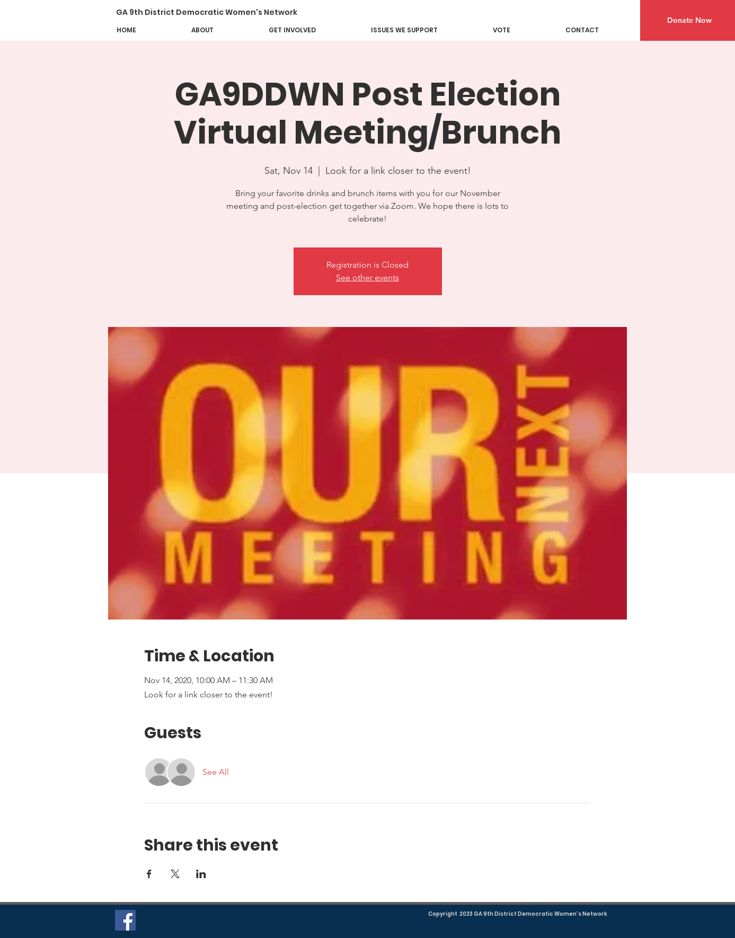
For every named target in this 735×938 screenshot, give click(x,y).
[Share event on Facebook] (149, 874)
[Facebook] (125, 920)
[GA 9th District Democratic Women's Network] (214, 12)
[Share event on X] (175, 874)
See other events (367, 277)
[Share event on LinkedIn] (201, 874)
